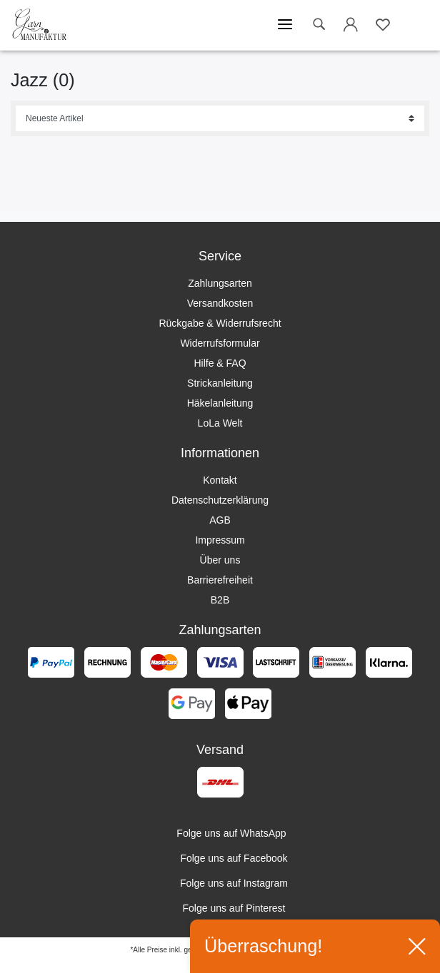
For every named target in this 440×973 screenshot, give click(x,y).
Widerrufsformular (219, 343)
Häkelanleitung (220, 403)
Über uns (220, 560)
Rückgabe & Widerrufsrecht (220, 323)
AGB (220, 520)
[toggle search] (318, 25)
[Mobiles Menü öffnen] (285, 25)
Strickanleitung (220, 383)
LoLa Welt (220, 423)
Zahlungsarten (220, 283)
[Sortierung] (220, 119)
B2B (220, 600)
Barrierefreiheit (220, 580)
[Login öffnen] (350, 27)
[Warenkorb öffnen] (415, 25)
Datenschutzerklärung (220, 500)
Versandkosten (220, 303)
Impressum (219, 540)
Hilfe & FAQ (220, 363)
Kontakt (219, 480)
